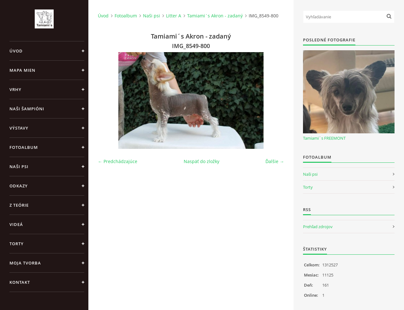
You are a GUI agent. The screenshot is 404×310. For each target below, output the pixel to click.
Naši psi (18, 166)
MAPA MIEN (22, 70)
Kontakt (19, 282)
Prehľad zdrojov (318, 226)
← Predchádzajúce (117, 161)
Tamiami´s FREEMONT (324, 138)
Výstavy (18, 128)
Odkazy (18, 186)
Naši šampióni (26, 109)
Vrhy (15, 89)
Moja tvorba (25, 263)
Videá (16, 224)
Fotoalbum (23, 147)
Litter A (173, 16)
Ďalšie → (274, 161)
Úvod (16, 51)
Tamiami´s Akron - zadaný (215, 16)
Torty (16, 243)
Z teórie (19, 205)
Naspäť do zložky (201, 161)
